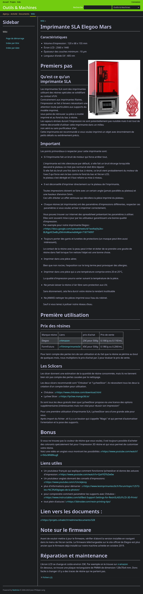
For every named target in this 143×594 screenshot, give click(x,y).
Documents (24, 14)
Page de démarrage (15, 38)
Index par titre (12, 43)
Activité (14, 14)
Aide (19, 2)
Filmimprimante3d (71, 346)
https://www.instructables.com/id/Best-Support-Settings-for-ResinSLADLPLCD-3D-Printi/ (92, 497)
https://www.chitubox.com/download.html (79, 392)
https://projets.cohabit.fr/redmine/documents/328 (68, 520)
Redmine (15, 590)
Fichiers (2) (47, 577)
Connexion (136, 2)
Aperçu (6, 14)
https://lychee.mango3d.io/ (75, 396)
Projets (13, 2)
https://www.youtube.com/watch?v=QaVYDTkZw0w (87, 474)
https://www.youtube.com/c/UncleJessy (66, 482)
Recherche (78, 7)
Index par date (12, 48)
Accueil (6, 2)
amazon (123, 564)
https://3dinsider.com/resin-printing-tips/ (89, 501)
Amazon (65, 340)
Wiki (33, 14)
